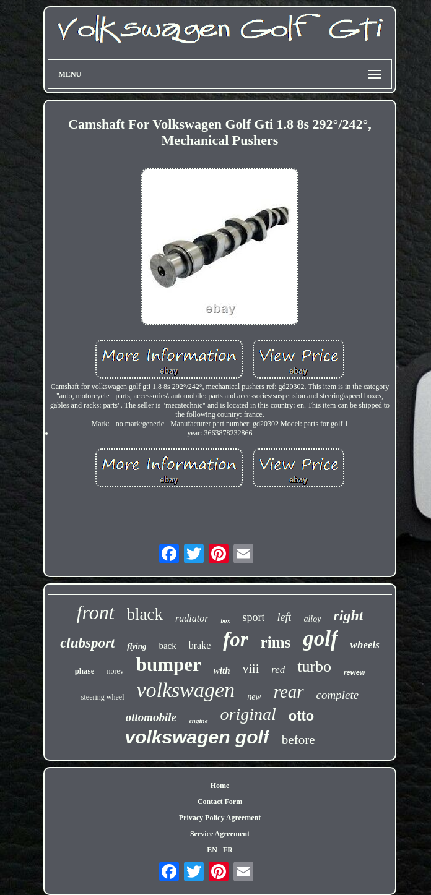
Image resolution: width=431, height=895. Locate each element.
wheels (365, 645)
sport (253, 617)
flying (136, 646)
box (225, 620)
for (235, 639)
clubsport (87, 643)
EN (212, 850)
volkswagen (185, 690)
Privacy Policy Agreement (220, 817)
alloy (312, 618)
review (354, 672)
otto (302, 716)
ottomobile (151, 717)
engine (198, 720)
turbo (314, 666)
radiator (191, 618)
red (278, 669)
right (348, 615)
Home (220, 785)
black (145, 614)
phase (85, 670)
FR (228, 850)
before (298, 739)
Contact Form (220, 801)
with (222, 670)
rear (289, 691)
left (284, 617)
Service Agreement (220, 833)
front (96, 612)
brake (200, 645)
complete (337, 694)
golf (320, 639)
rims (276, 642)
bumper (168, 664)
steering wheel (102, 697)
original (248, 714)
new (254, 696)
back (167, 646)
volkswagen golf (196, 737)
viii (251, 668)
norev (115, 671)
